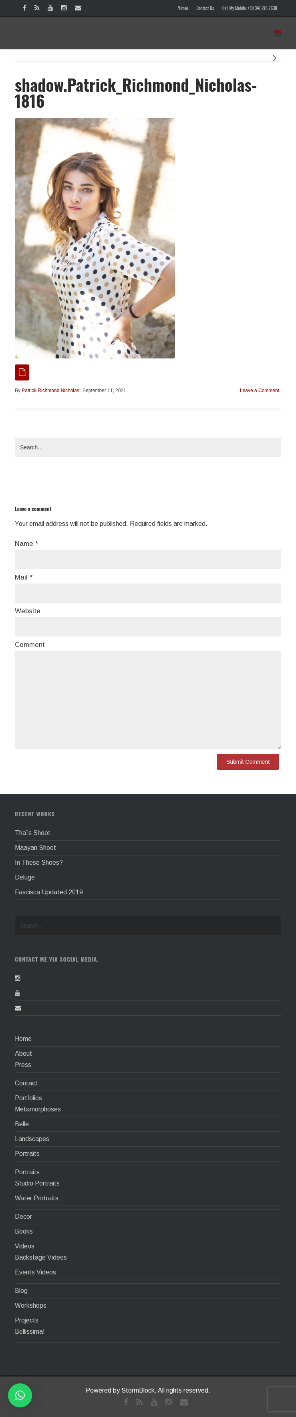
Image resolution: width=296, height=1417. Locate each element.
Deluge (25, 877)
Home (23, 1038)
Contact (26, 1083)
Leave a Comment (259, 390)
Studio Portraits (37, 1183)
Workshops (30, 1305)
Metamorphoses (38, 1109)
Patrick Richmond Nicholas (50, 390)
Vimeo (183, 8)
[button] (20, 1395)
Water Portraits (36, 1198)
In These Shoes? (39, 862)
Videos (24, 1246)
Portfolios (28, 1098)
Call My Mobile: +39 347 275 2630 (249, 8)
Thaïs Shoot (32, 832)
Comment (30, 644)
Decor (23, 1216)
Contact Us (205, 8)
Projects (26, 1320)
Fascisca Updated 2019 (49, 892)
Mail (23, 577)
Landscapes (32, 1138)
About (23, 1053)
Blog (21, 1290)
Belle (22, 1124)
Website (27, 611)
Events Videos (35, 1272)
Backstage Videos (41, 1257)
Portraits (27, 1153)
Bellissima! (30, 1331)
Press (23, 1064)
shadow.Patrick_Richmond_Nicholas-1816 (136, 92)
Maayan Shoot (35, 847)
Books (24, 1231)
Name (26, 543)
